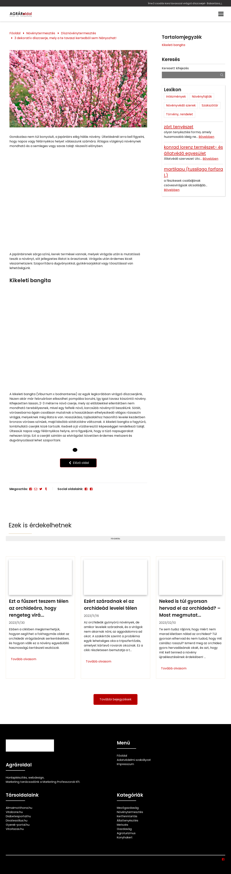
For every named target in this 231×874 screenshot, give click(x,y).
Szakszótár (210, 105)
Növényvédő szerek (181, 105)
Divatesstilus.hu (16, 820)
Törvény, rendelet (179, 114)
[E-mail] (36, 489)
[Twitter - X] (41, 489)
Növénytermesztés (40, 33)
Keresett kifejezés (175, 68)
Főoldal (14, 33)
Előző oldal (78, 463)
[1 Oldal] (81, 449)
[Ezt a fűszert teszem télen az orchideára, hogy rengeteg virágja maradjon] (40, 617)
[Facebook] (31, 489)
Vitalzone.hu (14, 812)
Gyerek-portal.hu (18, 825)
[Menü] (221, 14)
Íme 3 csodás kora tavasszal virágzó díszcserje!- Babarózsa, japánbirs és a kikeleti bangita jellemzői (185, 3)
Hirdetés (115, 538)
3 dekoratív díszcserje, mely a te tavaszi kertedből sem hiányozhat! (65, 38)
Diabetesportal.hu (18, 816)
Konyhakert (124, 837)
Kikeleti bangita (173, 45)
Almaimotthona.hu (19, 808)
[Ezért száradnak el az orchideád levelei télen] (115, 617)
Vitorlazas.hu (15, 829)
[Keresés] (221, 74)
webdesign (36, 777)
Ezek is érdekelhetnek (40, 525)
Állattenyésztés (127, 820)
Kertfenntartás (127, 816)
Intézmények (176, 96)
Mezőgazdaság (128, 808)
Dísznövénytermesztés (78, 33)
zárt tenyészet (178, 127)
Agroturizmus (126, 833)
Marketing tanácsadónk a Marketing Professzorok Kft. (43, 782)
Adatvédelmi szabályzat (134, 760)
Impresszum (125, 764)
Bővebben (206, 137)
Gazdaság (124, 829)
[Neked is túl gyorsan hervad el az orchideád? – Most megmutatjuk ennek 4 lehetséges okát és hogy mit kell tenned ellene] (190, 617)
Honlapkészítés (16, 777)
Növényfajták (202, 96)
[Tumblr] (46, 489)
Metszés (122, 825)
